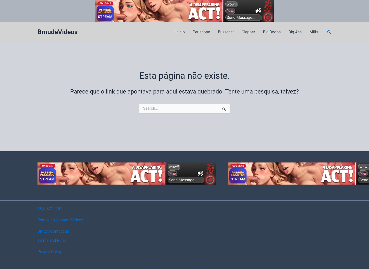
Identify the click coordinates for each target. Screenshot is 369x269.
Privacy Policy (49, 251)
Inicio (180, 32)
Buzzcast (226, 32)
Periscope (201, 32)
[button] (329, 32)
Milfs (313, 32)
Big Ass (295, 32)
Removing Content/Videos (60, 220)
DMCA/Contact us (53, 231)
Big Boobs (272, 32)
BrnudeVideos (57, 32)
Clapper (248, 32)
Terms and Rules (52, 240)
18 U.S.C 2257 (49, 208)
